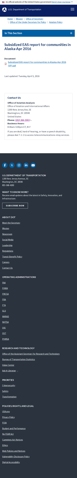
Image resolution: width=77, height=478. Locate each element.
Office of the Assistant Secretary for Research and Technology (31, 353)
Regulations (7, 251)
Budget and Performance (14, 428)
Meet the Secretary (11, 222)
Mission (19, 18)
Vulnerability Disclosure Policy (16, 456)
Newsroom (7, 234)
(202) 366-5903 (23, 120)
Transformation (9, 396)
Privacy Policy (8, 417)
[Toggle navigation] (72, 9)
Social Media (7, 239)
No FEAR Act (8, 434)
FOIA (4, 422)
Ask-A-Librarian (10, 370)
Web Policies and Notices (13, 451)
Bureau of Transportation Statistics (18, 359)
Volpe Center (8, 365)
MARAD (5, 316)
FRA (4, 299)
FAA (4, 282)
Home (10, 18)
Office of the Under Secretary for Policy (28, 22)
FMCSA (5, 294)
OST (4, 333)
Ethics (5, 445)
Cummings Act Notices (12, 439)
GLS (4, 310)
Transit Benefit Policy (12, 256)
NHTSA (5, 322)
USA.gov (6, 411)
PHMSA (5, 339)
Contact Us (7, 268)
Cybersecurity (8, 385)
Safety (5, 391)
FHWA (5, 288)
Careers (5, 262)
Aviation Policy (55, 22)
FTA (4, 305)
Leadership (7, 245)
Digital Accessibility (11, 462)
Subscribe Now (15, 205)
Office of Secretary (34, 18)
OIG (4, 327)
